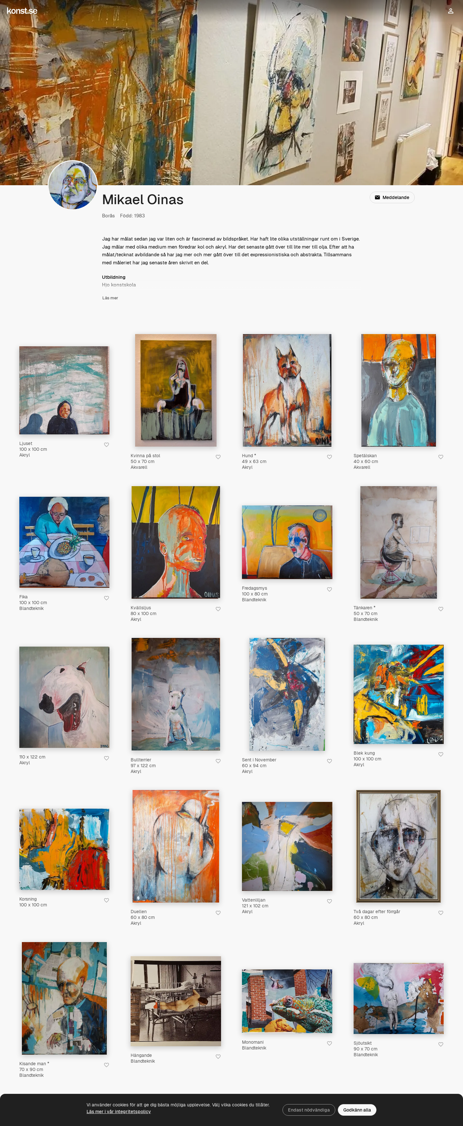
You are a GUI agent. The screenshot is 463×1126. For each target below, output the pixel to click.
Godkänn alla (357, 1110)
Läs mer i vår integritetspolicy (119, 1111)
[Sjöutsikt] (399, 998)
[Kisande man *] (64, 998)
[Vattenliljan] (287, 846)
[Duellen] (176, 846)
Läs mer (110, 298)
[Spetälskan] (398, 390)
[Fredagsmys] (287, 542)
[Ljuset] (64, 390)
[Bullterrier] (176, 694)
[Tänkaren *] (398, 542)
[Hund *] (287, 390)
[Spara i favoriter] (106, 444)
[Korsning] (64, 849)
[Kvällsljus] (176, 542)
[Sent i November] (287, 694)
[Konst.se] (22, 11)
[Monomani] (287, 1001)
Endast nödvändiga (309, 1110)
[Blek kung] (399, 694)
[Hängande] (176, 1001)
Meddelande (392, 197)
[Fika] (64, 542)
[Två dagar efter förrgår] (398, 846)
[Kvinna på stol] (176, 390)
